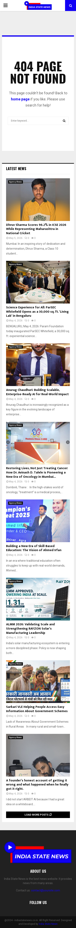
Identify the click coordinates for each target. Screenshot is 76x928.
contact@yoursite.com (45, 890)
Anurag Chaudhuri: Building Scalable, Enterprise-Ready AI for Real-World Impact (37, 392)
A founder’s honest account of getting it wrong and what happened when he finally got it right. (37, 785)
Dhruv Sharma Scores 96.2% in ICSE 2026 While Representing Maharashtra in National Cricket (36, 229)
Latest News (16, 168)
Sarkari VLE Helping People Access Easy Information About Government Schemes (37, 709)
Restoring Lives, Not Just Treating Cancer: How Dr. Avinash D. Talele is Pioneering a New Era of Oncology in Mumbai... (37, 473)
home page (20, 99)
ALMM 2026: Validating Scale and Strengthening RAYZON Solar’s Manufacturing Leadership (30, 629)
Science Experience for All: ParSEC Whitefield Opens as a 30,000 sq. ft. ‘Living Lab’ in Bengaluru (37, 312)
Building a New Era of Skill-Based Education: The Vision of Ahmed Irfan (33, 548)
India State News (48, 924)
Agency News (15, 182)
